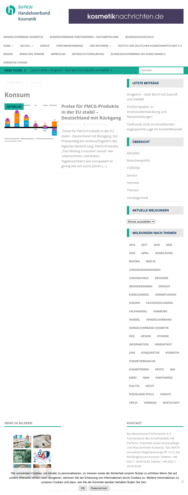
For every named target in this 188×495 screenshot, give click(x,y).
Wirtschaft (171, 403)
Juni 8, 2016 (73, 124)
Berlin (151, 261)
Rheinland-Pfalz (141, 394)
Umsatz (165, 394)
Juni (132, 353)
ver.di (133, 403)
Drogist (164, 286)
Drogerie (161, 278)
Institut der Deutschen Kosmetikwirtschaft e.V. (150, 45)
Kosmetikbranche (142, 361)
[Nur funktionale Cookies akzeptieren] (182, 481)
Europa (134, 303)
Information (139, 344)
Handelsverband (98, 124)
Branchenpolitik (138, 160)
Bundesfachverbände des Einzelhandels (138, 54)
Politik (134, 386)
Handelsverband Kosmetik (23, 37)
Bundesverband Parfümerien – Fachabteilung (84, 37)
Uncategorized (137, 198)
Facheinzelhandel (159, 303)
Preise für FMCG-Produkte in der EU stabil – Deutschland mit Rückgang (91, 112)
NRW (146, 378)
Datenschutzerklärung (88, 54)
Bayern (134, 261)
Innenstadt (163, 344)
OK (83, 488)
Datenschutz (99, 488)
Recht (150, 386)
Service (45, 45)
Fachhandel (138, 311)
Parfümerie (164, 378)
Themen (133, 190)
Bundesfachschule (139, 37)
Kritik (159, 369)
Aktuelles (133, 153)
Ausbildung (164, 253)
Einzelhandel (139, 295)
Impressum (58, 54)
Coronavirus (139, 278)
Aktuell (25, 45)
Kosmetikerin (139, 369)
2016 (132, 245)
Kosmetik (172, 353)
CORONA (133, 168)
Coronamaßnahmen (145, 270)
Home (7, 45)
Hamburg (160, 311)
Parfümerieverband (69, 45)
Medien (8, 54)
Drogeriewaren (141, 286)
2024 (132, 253)
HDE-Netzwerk (99, 45)
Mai (172, 369)
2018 (157, 245)
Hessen (146, 336)
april (145, 253)
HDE (132, 336)
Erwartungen (165, 295)
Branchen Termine (32, 54)
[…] (104, 166)
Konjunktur (150, 353)
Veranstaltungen (15, 62)
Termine (133, 183)
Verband (150, 403)
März (133, 378)
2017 (144, 245)
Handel (134, 320)
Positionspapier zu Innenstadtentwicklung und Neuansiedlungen (147, 111)
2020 (169, 245)
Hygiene (163, 336)
